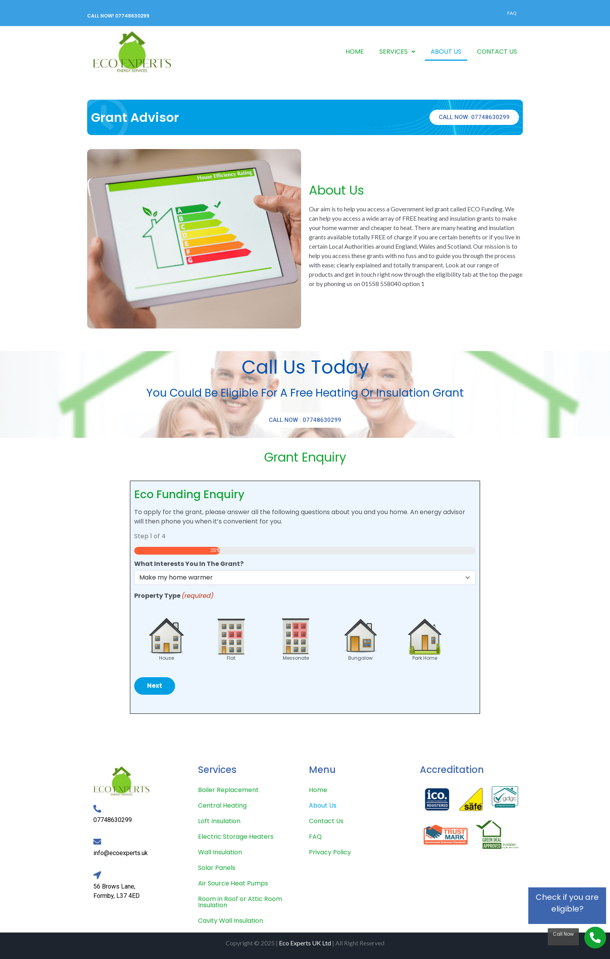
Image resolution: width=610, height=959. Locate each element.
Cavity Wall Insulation (230, 920)
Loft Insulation (219, 821)
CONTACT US (497, 51)
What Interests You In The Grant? (189, 564)
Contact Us (326, 821)
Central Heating (222, 805)
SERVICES (397, 51)
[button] (397, 52)
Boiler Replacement (228, 789)
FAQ (512, 13)
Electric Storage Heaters (235, 836)
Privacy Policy (330, 852)
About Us (323, 805)
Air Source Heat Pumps (233, 883)
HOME (354, 51)
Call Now (563, 934)
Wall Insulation (220, 852)
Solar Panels (216, 867)
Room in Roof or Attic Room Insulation (240, 902)
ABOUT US (446, 51)
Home (318, 789)
